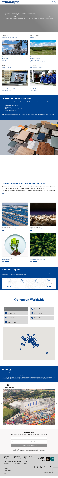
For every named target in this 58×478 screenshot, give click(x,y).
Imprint (15, 466)
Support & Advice (28, 456)
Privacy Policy (17, 463)
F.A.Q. (25, 458)
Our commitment (34, 57)
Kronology (4, 60)
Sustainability (33, 37)
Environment (6, 463)
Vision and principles (6, 57)
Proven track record (6, 259)
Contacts (26, 461)
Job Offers (32, 87)
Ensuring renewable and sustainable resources (11, 228)
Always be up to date (6, 67)
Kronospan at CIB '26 (6, 90)
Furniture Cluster (7, 470)
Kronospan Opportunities (36, 67)
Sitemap (25, 463)
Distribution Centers (11, 318)
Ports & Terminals (10, 322)
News (5, 473)
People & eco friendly (35, 60)
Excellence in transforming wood (9, 37)
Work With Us (6, 466)
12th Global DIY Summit (7, 87)
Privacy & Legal (17, 456)
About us (5, 458)
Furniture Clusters (10, 313)
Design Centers (36, 318)
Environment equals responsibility (36, 228)
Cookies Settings (17, 461)
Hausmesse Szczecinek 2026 (8, 89)
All (5, 309)
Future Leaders (33, 89)
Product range (5, 58)
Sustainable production (35, 58)
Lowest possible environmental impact (37, 259)
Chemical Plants (36, 313)
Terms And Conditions (18, 458)
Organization (6, 456)
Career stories (33, 90)
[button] (30, 342)
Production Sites (36, 309)
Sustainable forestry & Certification (38, 62)
